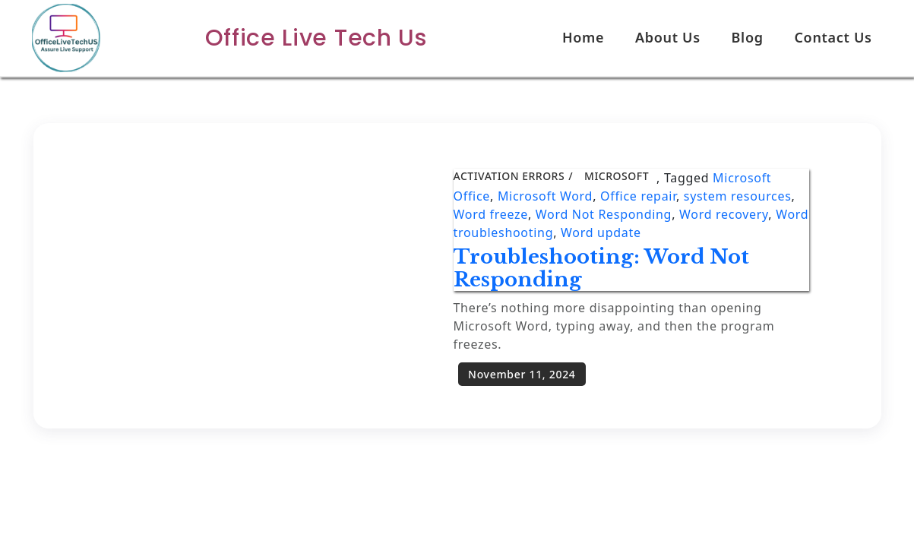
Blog (748, 37)
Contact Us (832, 37)
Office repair (638, 196)
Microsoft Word (545, 196)
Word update (601, 232)
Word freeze (491, 214)
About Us (668, 37)
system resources (738, 196)
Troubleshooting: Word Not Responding (601, 268)
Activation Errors (509, 176)
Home (583, 37)
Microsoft (616, 176)
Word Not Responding (604, 214)
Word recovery (723, 214)
